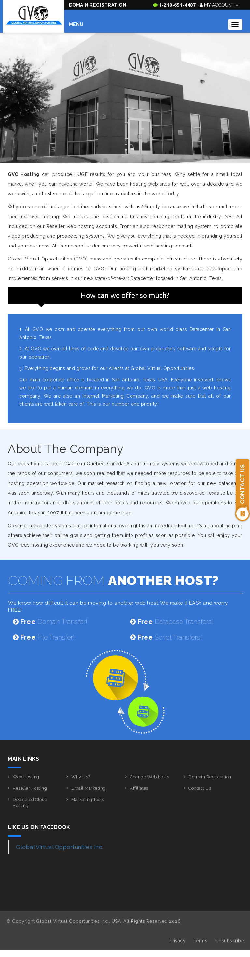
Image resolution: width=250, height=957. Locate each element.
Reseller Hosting (30, 788)
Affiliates (139, 788)
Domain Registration (98, 4)
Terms (201, 940)
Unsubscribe (229, 940)
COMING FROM (113, 580)
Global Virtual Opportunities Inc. (60, 847)
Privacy (178, 940)
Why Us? (80, 776)
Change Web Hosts (149, 776)
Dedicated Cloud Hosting (30, 802)
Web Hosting (26, 776)
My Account (219, 4)
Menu (76, 24)
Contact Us (199, 788)
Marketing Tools (87, 799)
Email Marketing (88, 788)
